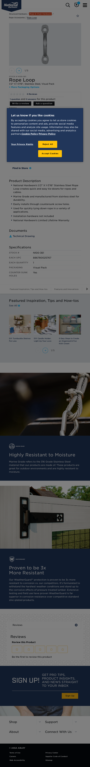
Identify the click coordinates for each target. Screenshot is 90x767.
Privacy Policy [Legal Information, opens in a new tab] (47, 134)
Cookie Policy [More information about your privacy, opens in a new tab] (29, 134)
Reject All (48, 144)
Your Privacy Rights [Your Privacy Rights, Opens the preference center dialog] (22, 144)
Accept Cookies (50, 154)
